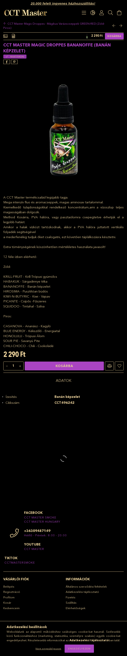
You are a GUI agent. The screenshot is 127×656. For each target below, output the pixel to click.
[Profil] (101, 12)
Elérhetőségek (76, 608)
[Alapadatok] (5, 36)
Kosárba (114, 36)
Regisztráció (11, 592)
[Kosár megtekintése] (119, 12)
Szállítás (71, 602)
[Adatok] (13, 36)
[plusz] (20, 366)
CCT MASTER (34, 549)
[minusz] (7, 366)
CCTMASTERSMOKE (19, 562)
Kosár (7, 602)
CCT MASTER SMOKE (40, 517)
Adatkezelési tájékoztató (82, 592)
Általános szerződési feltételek (86, 586)
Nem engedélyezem (48, 648)
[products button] (84, 12)
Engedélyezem (79, 648)
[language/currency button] (92, 12)
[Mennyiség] (13, 366)
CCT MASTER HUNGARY (42, 521)
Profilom (9, 597)
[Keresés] (110, 12)
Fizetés (70, 597)
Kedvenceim (11, 608)
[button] (109, 366)
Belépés (8, 586)
